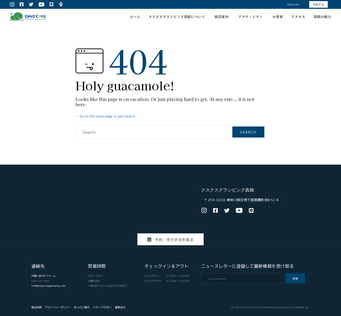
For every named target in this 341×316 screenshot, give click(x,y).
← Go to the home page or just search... (107, 116)
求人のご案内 (82, 307)
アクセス (298, 16)
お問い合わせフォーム (43, 275)
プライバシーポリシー (58, 307)
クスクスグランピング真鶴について (177, 16)
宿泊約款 (36, 307)
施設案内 (222, 16)
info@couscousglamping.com (48, 285)
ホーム (135, 16)
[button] (318, 4)
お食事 (277, 16)
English (293, 4)
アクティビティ (251, 16)
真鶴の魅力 (322, 16)
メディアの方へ (102, 307)
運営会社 (120, 307)
